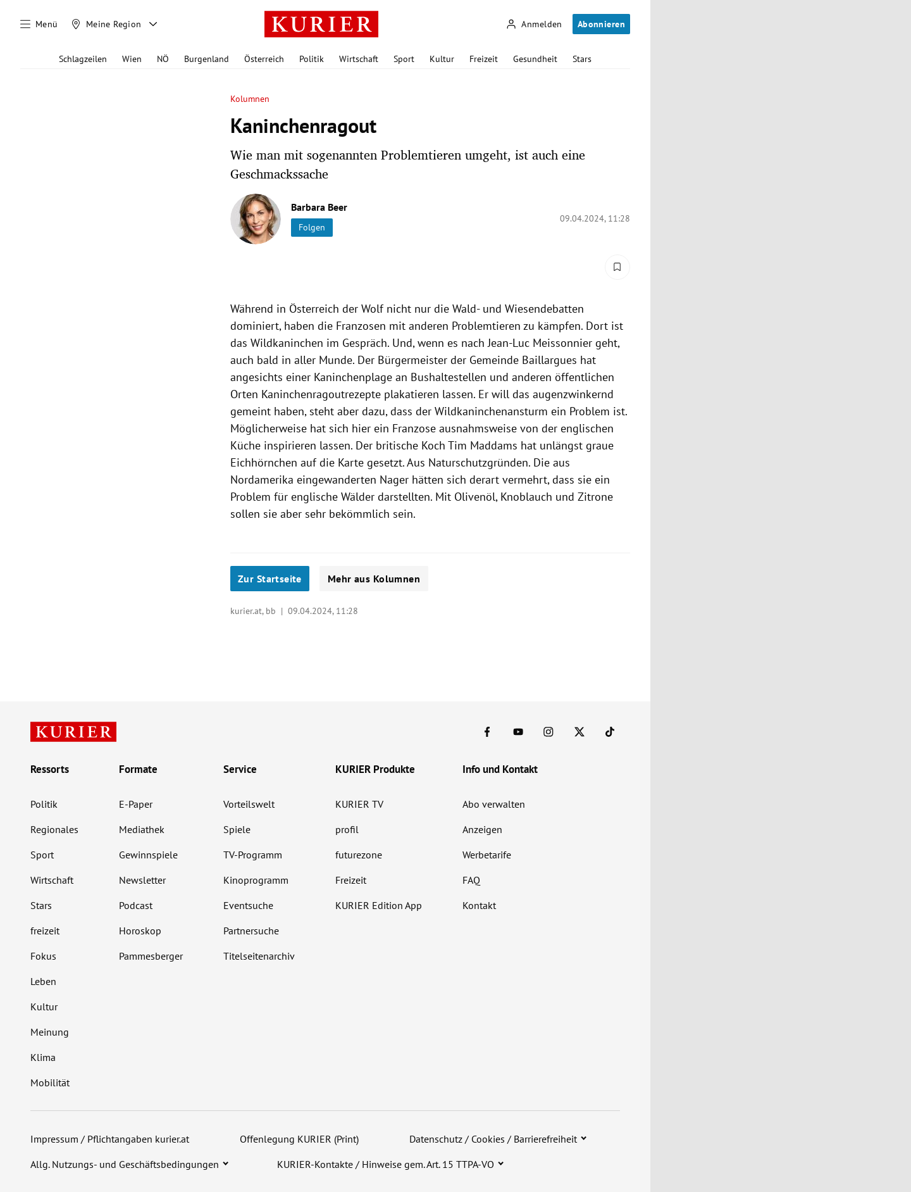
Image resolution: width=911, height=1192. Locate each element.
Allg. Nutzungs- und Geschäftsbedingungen (124, 1164)
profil (347, 829)
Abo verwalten (493, 804)
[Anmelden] (534, 24)
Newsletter (142, 880)
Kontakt (479, 905)
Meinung (49, 1032)
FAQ (471, 880)
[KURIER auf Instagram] (548, 732)
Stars (582, 59)
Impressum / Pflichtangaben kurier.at (109, 1138)
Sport (404, 59)
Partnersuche (251, 930)
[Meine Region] (106, 24)
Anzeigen (482, 829)
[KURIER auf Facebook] (487, 732)
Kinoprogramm (255, 880)
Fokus (43, 956)
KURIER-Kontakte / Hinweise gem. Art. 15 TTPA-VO (385, 1164)
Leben (43, 981)
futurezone (358, 854)
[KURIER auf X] (579, 732)
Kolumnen (250, 99)
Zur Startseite (270, 578)
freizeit (44, 930)
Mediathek (141, 829)
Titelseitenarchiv (259, 956)
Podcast (135, 905)
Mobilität (50, 1082)
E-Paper (135, 804)
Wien (132, 59)
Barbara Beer (319, 207)
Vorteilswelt (249, 804)
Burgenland (206, 59)
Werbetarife (486, 854)
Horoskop (140, 930)
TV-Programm (252, 854)
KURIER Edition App (378, 905)
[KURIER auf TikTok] (610, 732)
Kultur (442, 59)
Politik (311, 59)
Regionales (54, 829)
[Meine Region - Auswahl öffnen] (153, 24)
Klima (43, 1057)
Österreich (264, 59)
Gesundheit (535, 59)
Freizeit (483, 59)
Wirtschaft (358, 59)
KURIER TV (359, 804)
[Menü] (39, 24)
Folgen (312, 227)
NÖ (163, 59)
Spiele (237, 829)
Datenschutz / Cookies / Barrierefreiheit (493, 1138)
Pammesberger (151, 956)
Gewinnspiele (148, 854)
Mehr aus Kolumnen (374, 578)
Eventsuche (248, 905)
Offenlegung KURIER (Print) (299, 1138)
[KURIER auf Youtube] (518, 732)
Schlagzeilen (83, 59)
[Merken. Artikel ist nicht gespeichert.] (617, 267)
